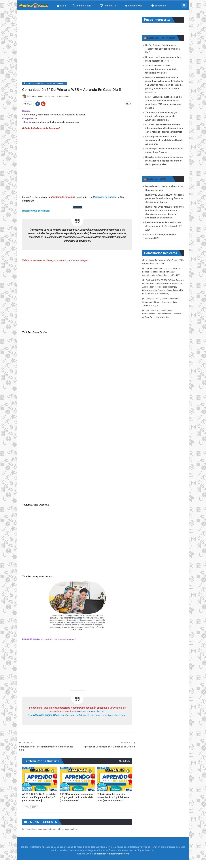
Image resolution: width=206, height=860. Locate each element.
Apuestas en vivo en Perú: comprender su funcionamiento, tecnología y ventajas (161, 69)
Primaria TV (108, 5)
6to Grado (38, 83)
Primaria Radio (82, 5)
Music (27, 83)
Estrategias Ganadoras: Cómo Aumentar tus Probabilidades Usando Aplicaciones (164, 140)
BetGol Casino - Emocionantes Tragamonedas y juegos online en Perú (162, 49)
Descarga (77, 207)
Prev (26, 807)
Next (34, 807)
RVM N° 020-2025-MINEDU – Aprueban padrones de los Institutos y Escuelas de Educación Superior (164, 198)
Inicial (61, 5)
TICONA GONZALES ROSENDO (159, 280)
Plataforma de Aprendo (104, 197)
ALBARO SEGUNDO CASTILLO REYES (162, 268)
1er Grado (103, 768)
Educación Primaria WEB (56, 83)
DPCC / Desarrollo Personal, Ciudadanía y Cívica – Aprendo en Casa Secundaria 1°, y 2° (160, 302)
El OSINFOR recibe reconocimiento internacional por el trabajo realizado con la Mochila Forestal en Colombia (164, 128)
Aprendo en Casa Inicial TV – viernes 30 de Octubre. (109, 746)
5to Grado (28, 768)
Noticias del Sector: (161, 38)
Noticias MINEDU (159, 179)
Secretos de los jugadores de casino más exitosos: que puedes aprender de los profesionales (164, 161)
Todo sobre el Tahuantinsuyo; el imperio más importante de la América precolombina (161, 116)
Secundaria (159, 5)
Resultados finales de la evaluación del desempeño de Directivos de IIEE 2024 (163, 226)
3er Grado (65, 768)
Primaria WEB (133, 5)
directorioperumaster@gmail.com (111, 853)
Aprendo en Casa (76, 620)
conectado (47, 829)
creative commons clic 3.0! (89, 711)
